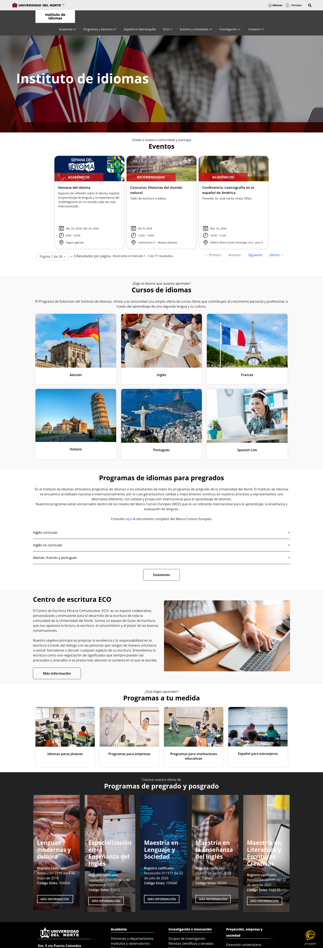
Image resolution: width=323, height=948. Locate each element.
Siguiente (255, 255)
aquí (128, 519)
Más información (57, 673)
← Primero (213, 255)
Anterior (234, 255)
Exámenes (161, 575)
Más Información (55, 899)
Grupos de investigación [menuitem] (187, 938)
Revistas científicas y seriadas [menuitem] (191, 943)
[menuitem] (67, 29)
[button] (309, 5)
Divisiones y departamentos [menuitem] (132, 938)
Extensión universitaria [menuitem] (243, 944)
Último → (276, 255)
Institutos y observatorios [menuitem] (130, 943)
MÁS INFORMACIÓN (106, 901)
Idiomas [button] (275, 5)
